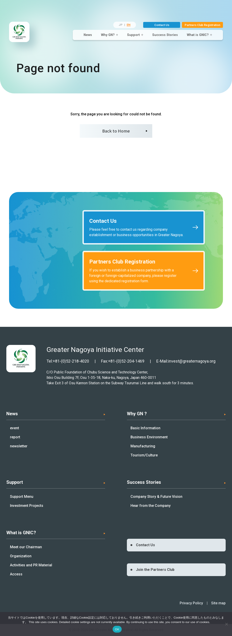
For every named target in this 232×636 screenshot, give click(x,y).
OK (117, 629)
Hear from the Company (150, 505)
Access (16, 574)
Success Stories (165, 35)
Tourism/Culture (144, 455)
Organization (20, 556)
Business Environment (149, 437)
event (14, 428)
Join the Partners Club (155, 569)
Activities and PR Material (31, 565)
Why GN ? (137, 413)
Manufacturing (142, 446)
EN (128, 24)
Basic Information (145, 428)
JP (121, 24)
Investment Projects (26, 505)
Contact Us (161, 25)
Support (133, 35)
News (88, 35)
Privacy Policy (191, 603)
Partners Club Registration (202, 25)
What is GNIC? (198, 35)
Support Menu (21, 496)
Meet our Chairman (26, 547)
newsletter (18, 446)
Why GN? (108, 35)
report (15, 437)
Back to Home (116, 131)
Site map (218, 603)
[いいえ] (226, 624)
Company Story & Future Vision (156, 496)
